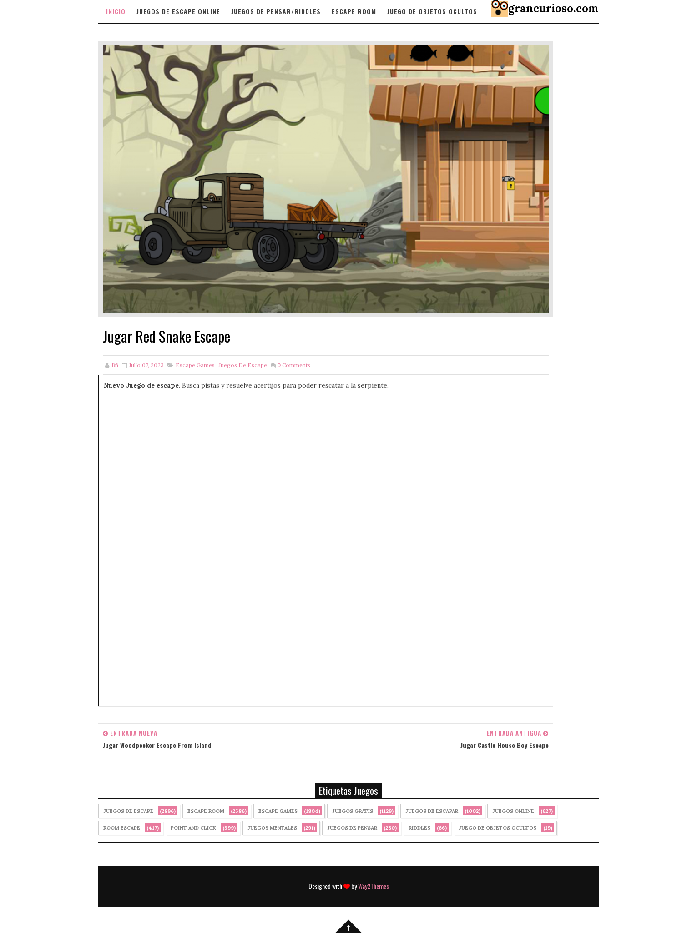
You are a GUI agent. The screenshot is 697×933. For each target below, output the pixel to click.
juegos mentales (272, 828)
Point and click (193, 828)
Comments (293, 365)
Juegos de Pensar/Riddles (276, 11)
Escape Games (195, 365)
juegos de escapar (431, 811)
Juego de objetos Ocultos (432, 11)
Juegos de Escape (243, 365)
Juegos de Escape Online (178, 11)
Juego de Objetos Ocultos (497, 828)
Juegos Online (513, 811)
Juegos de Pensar (352, 828)
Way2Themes (373, 886)
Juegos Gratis (352, 811)
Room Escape (121, 828)
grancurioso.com (553, 8)
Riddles (419, 828)
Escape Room (354, 11)
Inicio (116, 11)
